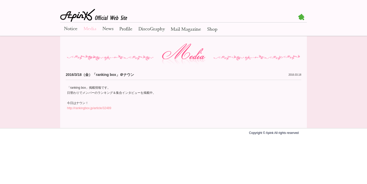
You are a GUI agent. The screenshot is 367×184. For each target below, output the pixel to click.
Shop (212, 29)
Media (90, 29)
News (108, 29)
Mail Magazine (186, 29)
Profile (126, 29)
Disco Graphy (151, 29)
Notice (70, 29)
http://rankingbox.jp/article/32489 (89, 108)
